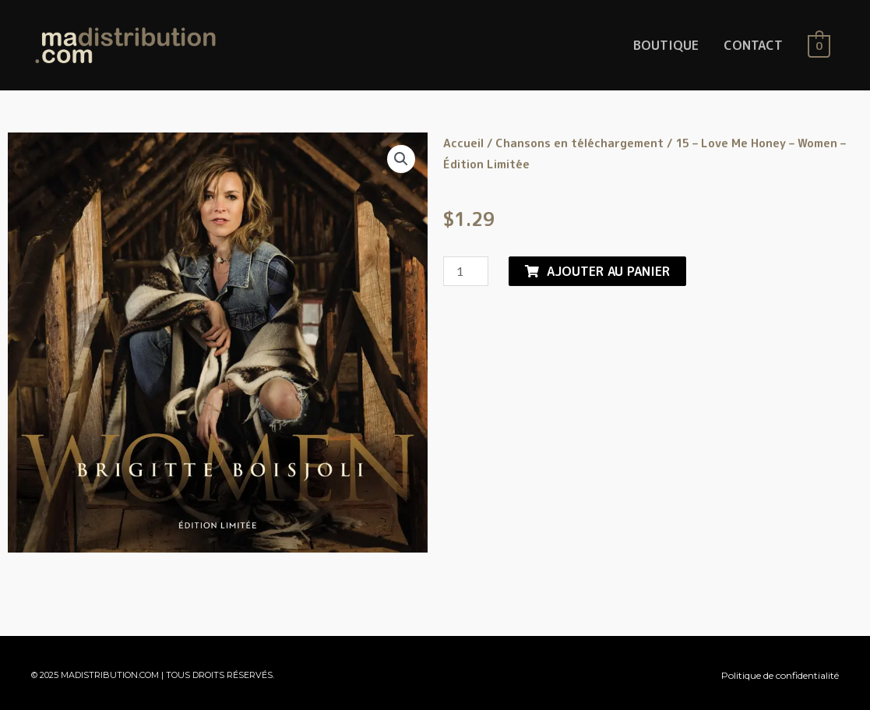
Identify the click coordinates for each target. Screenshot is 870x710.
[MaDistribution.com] (125, 44)
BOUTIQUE (666, 45)
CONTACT (753, 45)
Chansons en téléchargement (579, 143)
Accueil (463, 143)
